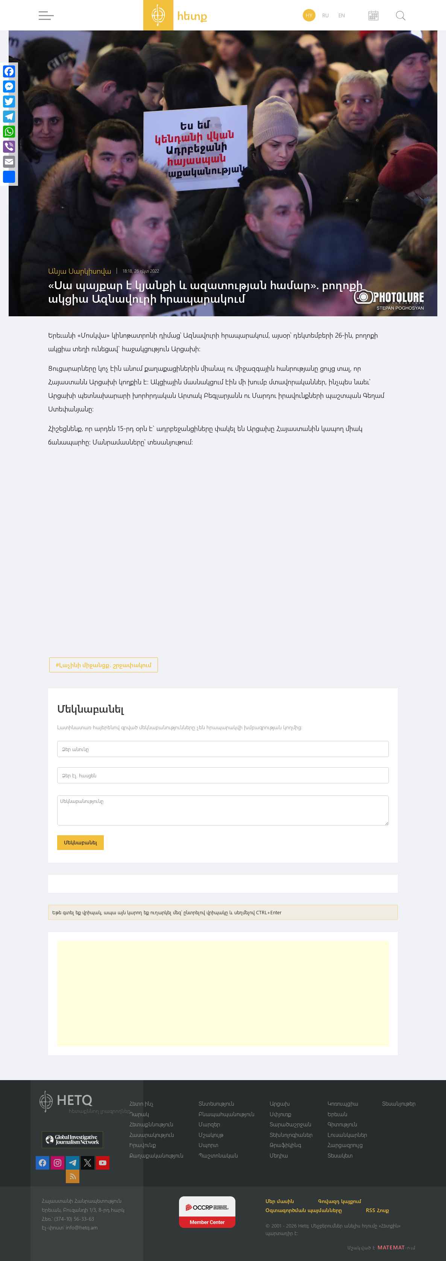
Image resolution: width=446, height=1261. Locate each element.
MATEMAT (391, 1247)
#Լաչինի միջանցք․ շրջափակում (104, 665)
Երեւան (337, 1114)
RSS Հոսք (377, 1210)
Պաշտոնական (218, 1155)
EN (341, 15)
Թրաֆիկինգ (285, 1145)
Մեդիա (279, 1155)
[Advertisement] (223, 993)
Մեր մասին (279, 1201)
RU (325, 15)
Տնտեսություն (216, 1103)
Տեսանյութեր (399, 1103)
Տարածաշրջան (290, 1124)
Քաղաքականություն (156, 1155)
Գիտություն (342, 1124)
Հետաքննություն (151, 1124)
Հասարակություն (151, 1134)
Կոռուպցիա (343, 1103)
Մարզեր (209, 1124)
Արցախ (280, 1103)
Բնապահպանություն (227, 1114)
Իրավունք (142, 1145)
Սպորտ (208, 1145)
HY (309, 15)
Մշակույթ (211, 1134)
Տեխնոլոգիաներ (291, 1134)
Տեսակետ (340, 1155)
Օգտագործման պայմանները (303, 1210)
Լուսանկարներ (347, 1134)
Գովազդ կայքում (339, 1201)
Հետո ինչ (141, 1103)
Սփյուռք (280, 1114)
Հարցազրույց (345, 1145)
